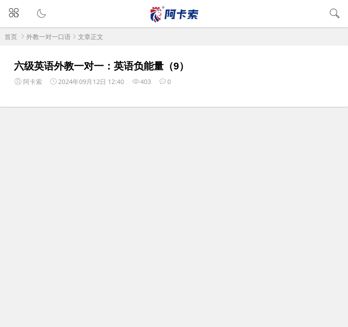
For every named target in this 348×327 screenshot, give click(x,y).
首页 (11, 36)
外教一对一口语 (48, 36)
